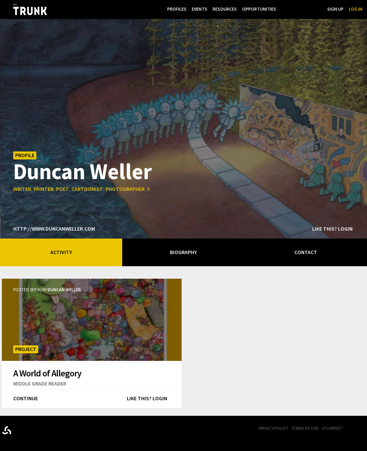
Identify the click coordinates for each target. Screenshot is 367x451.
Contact (305, 252)
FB (354, 428)
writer (22, 189)
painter (43, 189)
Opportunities (259, 9)
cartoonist (87, 189)
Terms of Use (305, 428)
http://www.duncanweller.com (54, 228)
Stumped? (332, 428)
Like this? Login (332, 228)
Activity (61, 252)
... (283, 9)
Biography (183, 252)
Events (199, 9)
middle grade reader (39, 383)
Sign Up (335, 9)
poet (62, 189)
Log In (355, 9)
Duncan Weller (82, 171)
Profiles (177, 9)
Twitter (363, 428)
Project (25, 349)
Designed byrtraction (6, 430)
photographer (125, 189)
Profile (24, 155)
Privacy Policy (273, 428)
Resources (225, 9)
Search (314, 9)
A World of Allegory (47, 373)
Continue (25, 398)
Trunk (40, 428)
